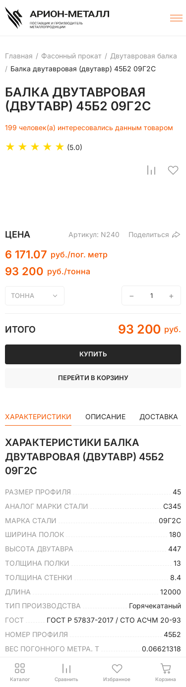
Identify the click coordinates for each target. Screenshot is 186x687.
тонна (22, 295)
